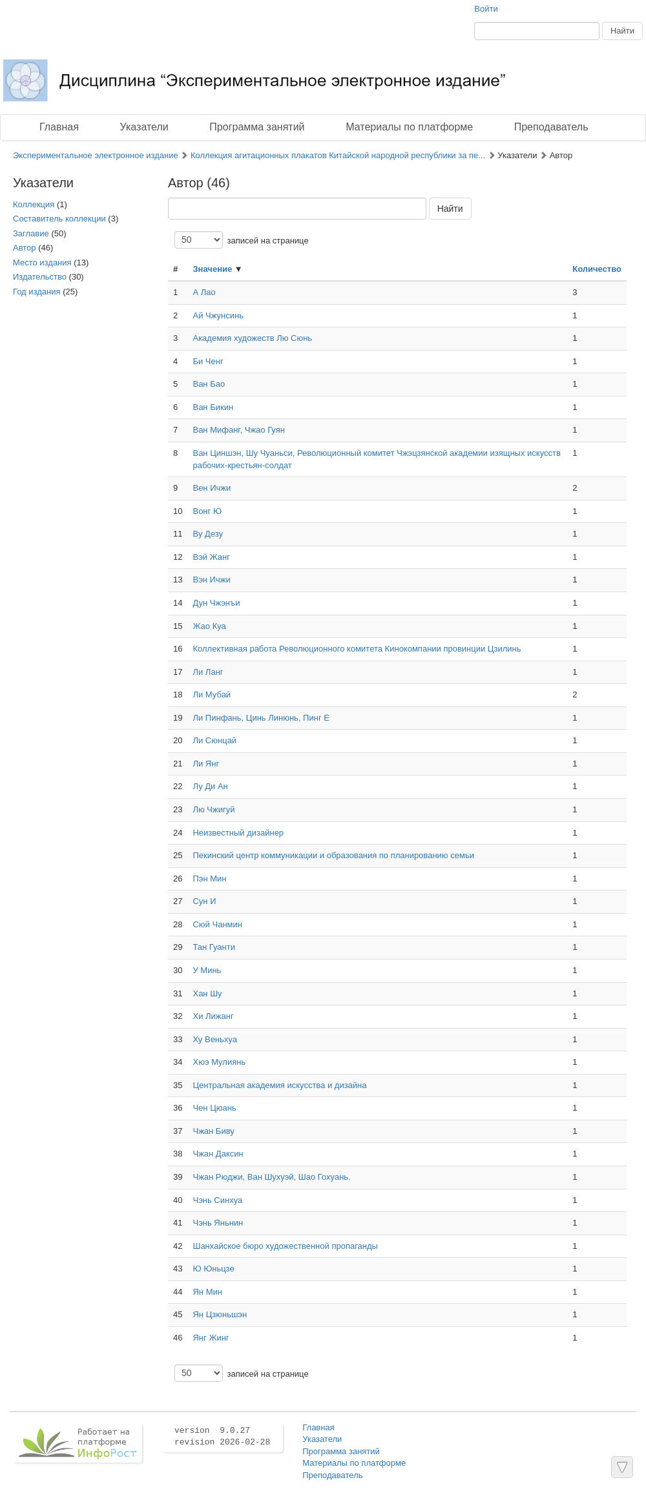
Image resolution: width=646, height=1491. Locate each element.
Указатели (144, 126)
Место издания (42, 262)
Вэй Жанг (211, 557)
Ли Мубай (212, 694)
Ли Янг (206, 763)
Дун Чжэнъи (216, 603)
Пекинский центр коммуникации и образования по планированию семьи (333, 855)
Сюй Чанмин (217, 924)
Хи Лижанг (213, 1016)
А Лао (204, 292)
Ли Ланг (208, 672)
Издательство (40, 277)
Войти (485, 9)
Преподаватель (551, 126)
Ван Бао (209, 384)
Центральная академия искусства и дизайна (279, 1085)
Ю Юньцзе (213, 1268)
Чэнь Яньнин (218, 1223)
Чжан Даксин (218, 1153)
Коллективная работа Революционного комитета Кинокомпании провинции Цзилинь (357, 648)
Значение (212, 269)
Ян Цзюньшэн (220, 1314)
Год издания (37, 291)
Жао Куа (209, 626)
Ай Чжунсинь (218, 315)
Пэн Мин (209, 878)
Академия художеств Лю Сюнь (252, 338)
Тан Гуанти (214, 947)
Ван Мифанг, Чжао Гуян (238, 430)
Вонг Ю (207, 511)
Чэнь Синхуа (217, 1200)
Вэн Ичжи (211, 579)
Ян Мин (207, 1292)
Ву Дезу (208, 534)
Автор (24, 247)
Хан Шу (207, 993)
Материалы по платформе (409, 126)
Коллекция (33, 204)
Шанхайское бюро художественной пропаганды (285, 1246)
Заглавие (31, 233)
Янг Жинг (211, 1337)
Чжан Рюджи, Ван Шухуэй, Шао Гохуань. (271, 1177)
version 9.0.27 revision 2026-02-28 (222, 1437)
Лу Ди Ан (210, 786)
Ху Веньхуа (214, 1039)
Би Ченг (208, 361)
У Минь (207, 970)
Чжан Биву (213, 1131)
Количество (596, 269)
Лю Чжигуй (213, 809)
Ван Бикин (213, 407)
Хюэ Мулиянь (219, 1062)
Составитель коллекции (59, 218)
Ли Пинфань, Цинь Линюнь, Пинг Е (261, 718)
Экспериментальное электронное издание (95, 155)
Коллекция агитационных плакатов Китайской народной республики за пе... (338, 155)
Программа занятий (256, 126)
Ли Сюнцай (214, 740)
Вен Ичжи (212, 488)
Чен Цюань (214, 1108)
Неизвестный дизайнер (238, 833)
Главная (59, 126)
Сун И (204, 901)
